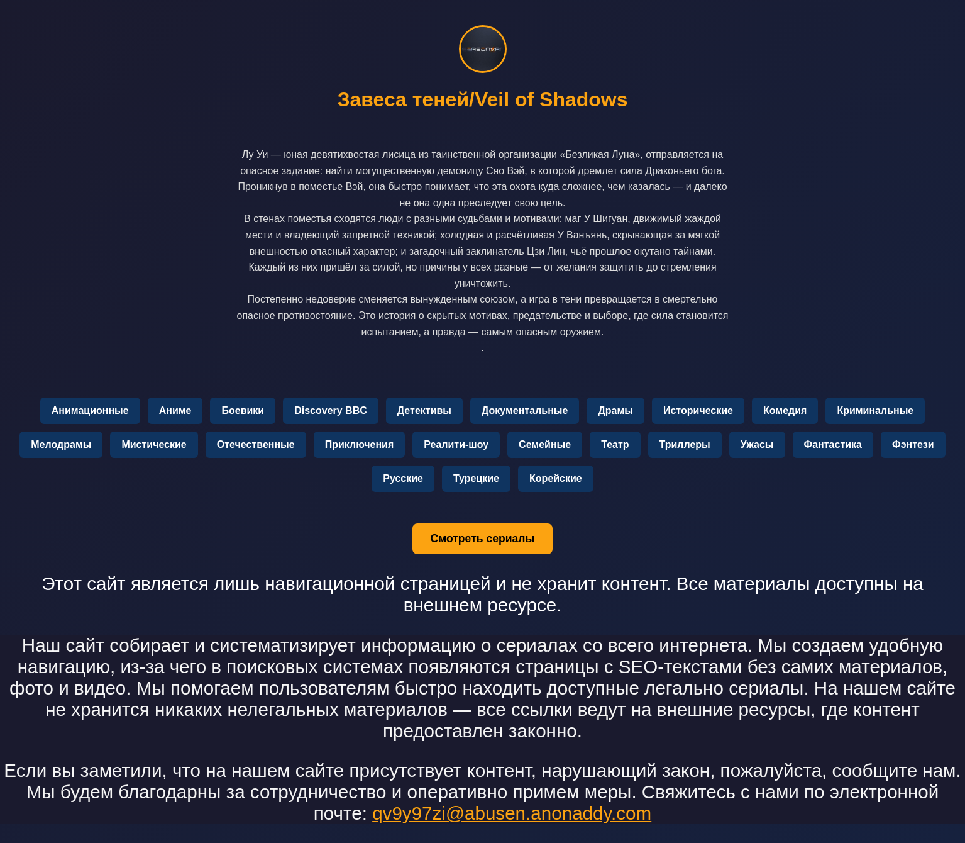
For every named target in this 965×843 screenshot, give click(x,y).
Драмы (615, 410)
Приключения (359, 444)
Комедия (785, 410)
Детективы (424, 410)
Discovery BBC (330, 410)
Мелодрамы (61, 444)
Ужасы (757, 444)
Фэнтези (913, 444)
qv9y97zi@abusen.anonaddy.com (511, 813)
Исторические (698, 410)
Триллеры (684, 444)
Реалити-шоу (456, 444)
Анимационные (90, 410)
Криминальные (875, 410)
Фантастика (833, 444)
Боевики (242, 410)
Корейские (555, 478)
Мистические (153, 444)
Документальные (525, 410)
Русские (403, 478)
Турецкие (476, 478)
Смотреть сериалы (482, 538)
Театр (615, 444)
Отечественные (256, 444)
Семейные (545, 444)
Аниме (175, 410)
